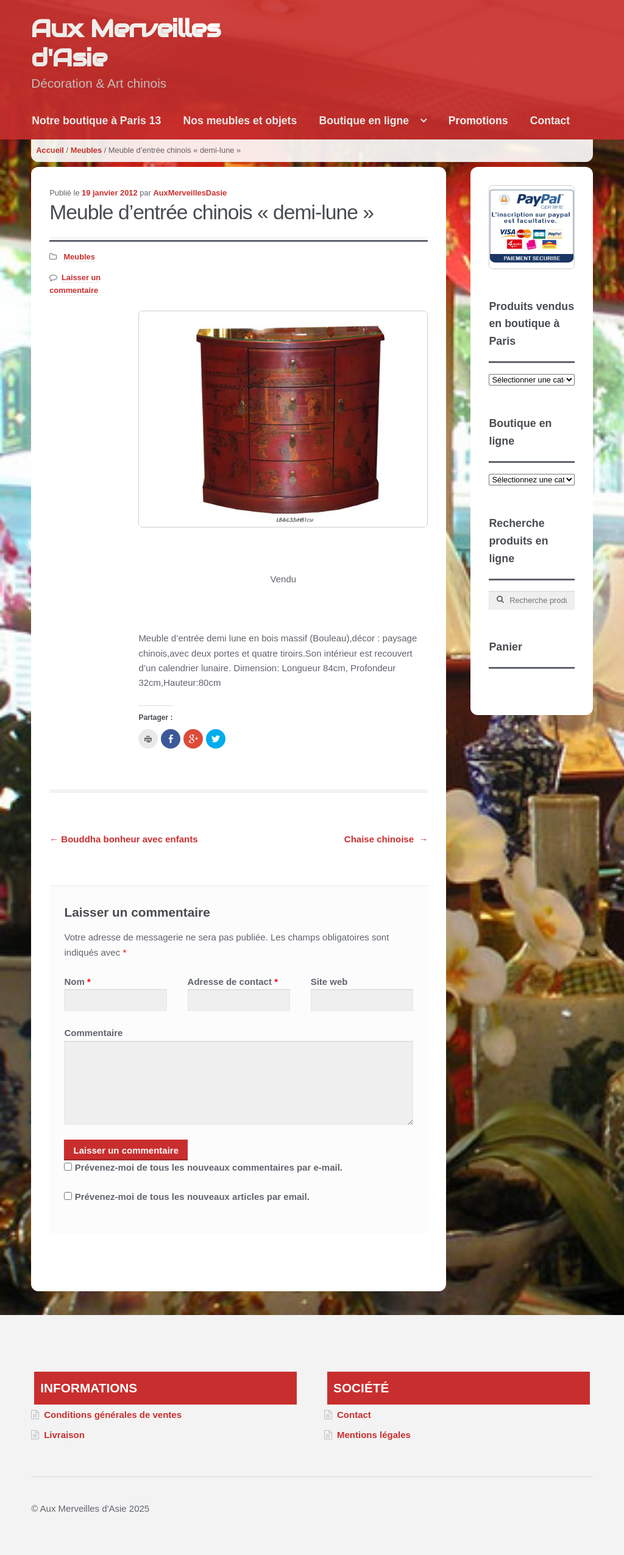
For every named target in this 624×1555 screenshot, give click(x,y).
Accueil (50, 150)
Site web (329, 981)
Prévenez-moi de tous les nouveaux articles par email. (192, 1196)
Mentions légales (374, 1435)
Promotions (478, 121)
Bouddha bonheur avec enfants (123, 839)
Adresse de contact (233, 981)
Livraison (64, 1435)
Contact (550, 121)
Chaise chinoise (386, 839)
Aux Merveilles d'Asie (125, 43)
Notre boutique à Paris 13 (96, 121)
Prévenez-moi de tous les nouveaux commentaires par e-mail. (208, 1167)
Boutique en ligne (364, 121)
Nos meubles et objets (240, 121)
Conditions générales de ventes (113, 1414)
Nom (77, 981)
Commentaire (93, 1033)
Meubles (86, 150)
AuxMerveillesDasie (190, 192)
